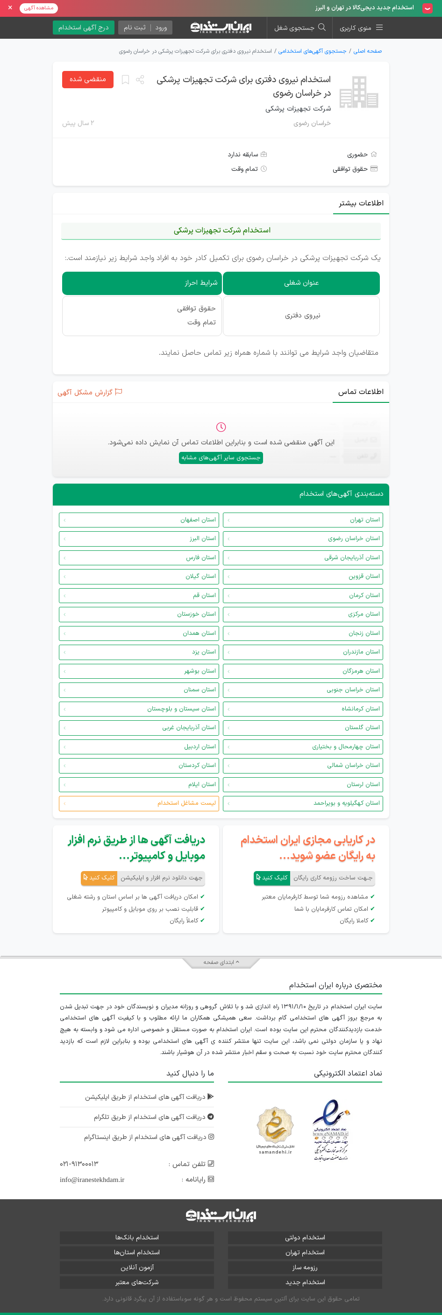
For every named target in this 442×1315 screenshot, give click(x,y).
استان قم (204, 595)
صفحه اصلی (368, 51)
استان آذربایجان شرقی (352, 558)
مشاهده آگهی (38, 8)
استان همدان (199, 633)
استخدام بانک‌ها (137, 1238)
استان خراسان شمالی (353, 765)
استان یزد (204, 652)
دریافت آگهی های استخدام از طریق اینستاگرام (149, 1137)
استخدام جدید (305, 1282)
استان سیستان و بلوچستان (181, 709)
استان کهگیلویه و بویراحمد (347, 803)
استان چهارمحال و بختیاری (346, 747)
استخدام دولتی (305, 1238)
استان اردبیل (200, 747)
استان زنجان (364, 633)
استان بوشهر (200, 671)
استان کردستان (197, 765)
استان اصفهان (198, 520)
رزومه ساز (305, 1268)
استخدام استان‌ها (137, 1253)
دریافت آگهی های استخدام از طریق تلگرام (154, 1117)
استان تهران (365, 520)
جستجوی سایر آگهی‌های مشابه (221, 458)
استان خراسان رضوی (354, 538)
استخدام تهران (305, 1253)
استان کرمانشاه (361, 709)
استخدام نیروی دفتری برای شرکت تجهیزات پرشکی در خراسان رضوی (244, 86)
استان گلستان (362, 727)
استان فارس (201, 558)
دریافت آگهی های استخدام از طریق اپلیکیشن (149, 1097)
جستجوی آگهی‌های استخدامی (312, 51)
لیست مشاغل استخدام (186, 803)
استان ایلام (202, 784)
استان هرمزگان (361, 671)
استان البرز (203, 538)
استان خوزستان (196, 614)
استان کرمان (364, 595)
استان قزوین (364, 576)
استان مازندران (361, 652)
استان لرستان (363, 784)
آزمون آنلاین (137, 1268)
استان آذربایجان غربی (189, 727)
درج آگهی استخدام (83, 28)
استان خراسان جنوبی (353, 690)
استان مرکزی (364, 614)
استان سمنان (200, 690)
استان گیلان (200, 576)
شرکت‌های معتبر (136, 1282)
